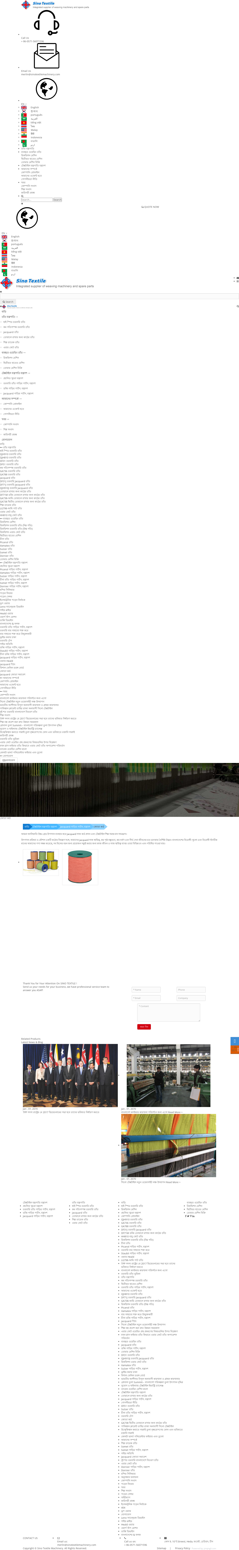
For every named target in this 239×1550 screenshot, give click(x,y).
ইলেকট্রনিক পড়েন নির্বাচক (12, 599)
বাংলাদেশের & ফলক (9, 623)
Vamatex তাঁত (7, 545)
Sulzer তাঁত (6, 549)
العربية (29, 118)
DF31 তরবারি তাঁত (9, 460)
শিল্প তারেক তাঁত (11, 342)
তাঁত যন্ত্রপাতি (27, 148)
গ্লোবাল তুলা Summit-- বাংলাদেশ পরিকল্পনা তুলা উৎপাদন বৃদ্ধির (31, 725)
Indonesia (31, 137)
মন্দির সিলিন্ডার (7, 589)
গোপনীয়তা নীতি (29, 179)
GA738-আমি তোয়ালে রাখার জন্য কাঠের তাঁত (22, 498)
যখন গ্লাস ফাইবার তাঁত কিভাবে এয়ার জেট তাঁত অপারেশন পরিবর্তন (32, 745)
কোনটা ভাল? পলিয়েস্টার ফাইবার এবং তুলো (21, 752)
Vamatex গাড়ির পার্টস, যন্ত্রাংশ (14, 572)
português (31, 114)
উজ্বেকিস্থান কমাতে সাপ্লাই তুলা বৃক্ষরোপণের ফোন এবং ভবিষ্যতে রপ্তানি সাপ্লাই (37, 732)
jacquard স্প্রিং (7, 664)
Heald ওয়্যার (6, 613)
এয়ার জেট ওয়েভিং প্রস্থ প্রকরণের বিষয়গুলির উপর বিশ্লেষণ (28, 742)
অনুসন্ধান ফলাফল (129, 1477)
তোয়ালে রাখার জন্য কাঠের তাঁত (19, 337)
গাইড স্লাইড (5, 610)
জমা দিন (144, 1026)
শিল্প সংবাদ (26, 189)
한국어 (29, 111)
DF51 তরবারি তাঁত (9, 464)
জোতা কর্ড (5, 671)
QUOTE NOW (150, 206)
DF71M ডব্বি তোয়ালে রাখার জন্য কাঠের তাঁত (22, 494)
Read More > (175, 1112)
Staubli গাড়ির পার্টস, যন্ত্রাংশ (14, 650)
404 (123, 1507)
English (30, 107)
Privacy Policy (182, 1548)
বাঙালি (29, 141)
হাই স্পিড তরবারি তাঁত (14, 322)
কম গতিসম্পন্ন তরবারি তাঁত (16, 327)
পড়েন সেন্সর (6, 596)
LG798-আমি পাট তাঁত (11, 508)
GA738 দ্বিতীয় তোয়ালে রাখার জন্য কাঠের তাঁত (23, 501)
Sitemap (161, 1548)
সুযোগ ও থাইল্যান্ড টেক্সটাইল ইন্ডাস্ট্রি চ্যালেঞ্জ (21, 728)
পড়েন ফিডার (6, 593)
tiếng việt (31, 122)
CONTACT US (30, 1538)
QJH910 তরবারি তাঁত (10, 454)
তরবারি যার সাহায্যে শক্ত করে (14, 630)
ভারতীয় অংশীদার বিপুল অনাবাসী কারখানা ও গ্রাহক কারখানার (29, 705)
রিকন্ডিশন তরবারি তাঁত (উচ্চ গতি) (16, 528)
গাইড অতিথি (6, 644)
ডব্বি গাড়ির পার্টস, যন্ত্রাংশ (15, 388)
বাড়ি (4, 311)
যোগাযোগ (7, 439)
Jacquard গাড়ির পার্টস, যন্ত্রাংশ (18, 393)
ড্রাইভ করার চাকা (8, 637)
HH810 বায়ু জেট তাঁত (11, 515)
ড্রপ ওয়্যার (5, 603)
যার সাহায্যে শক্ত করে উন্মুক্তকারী (16, 633)
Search (58, 199)
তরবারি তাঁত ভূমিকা (9, 738)
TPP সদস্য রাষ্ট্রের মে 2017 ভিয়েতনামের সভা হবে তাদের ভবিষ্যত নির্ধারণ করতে (38, 718)
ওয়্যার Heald (6, 660)
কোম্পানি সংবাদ (28, 185)
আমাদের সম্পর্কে (29, 168)
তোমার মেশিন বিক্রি (30, 162)
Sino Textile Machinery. (50, 1548)
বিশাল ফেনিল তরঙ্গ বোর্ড (12, 667)
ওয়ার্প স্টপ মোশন (8, 616)
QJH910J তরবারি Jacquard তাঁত (16, 488)
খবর (23, 182)
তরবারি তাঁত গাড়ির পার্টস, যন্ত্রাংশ (19, 383)
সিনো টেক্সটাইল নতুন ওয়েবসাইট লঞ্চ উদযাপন (22, 701)
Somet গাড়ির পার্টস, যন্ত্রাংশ (13, 583)
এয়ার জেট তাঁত (11, 347)
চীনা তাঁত (4, 538)
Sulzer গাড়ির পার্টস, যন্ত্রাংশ (13, 576)
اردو (28, 144)
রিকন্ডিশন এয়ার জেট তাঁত (12, 532)
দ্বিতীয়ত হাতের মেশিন (31, 158)
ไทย (28, 126)
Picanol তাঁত (6, 542)
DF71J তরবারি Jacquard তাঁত (15, 484)
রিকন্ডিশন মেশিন (29, 155)
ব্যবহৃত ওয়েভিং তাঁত (31, 152)
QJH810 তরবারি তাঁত (10, 457)
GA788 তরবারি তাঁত (10, 474)
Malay (29, 130)
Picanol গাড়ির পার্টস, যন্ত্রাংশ (14, 569)
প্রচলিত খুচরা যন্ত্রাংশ (13, 378)
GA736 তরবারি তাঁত (10, 471)
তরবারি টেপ (6, 640)
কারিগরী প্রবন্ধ (28, 192)
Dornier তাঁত (7, 555)
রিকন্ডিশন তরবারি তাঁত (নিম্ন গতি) (16, 525)
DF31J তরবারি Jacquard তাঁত (15, 481)
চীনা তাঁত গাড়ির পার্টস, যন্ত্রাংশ (14, 579)
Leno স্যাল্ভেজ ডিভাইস (12, 606)
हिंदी (27, 133)
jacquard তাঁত (11, 332)
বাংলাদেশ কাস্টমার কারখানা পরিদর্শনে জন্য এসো (23, 698)
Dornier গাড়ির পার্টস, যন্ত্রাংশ (14, 586)
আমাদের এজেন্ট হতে (31, 175)
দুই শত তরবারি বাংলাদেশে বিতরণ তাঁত (18, 711)
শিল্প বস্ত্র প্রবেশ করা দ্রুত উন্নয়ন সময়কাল (19, 721)
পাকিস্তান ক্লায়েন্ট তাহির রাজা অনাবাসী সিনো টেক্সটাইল (26, 708)
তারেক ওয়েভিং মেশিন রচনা (13, 749)
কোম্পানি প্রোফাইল (30, 172)
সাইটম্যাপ (125, 1497)
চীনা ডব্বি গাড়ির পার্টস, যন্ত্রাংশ (14, 654)
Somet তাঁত (6, 552)
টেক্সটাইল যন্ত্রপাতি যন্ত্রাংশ (33, 165)
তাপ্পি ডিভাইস (6, 620)
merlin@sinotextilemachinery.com (40, 74)
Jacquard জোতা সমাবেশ (12, 674)
